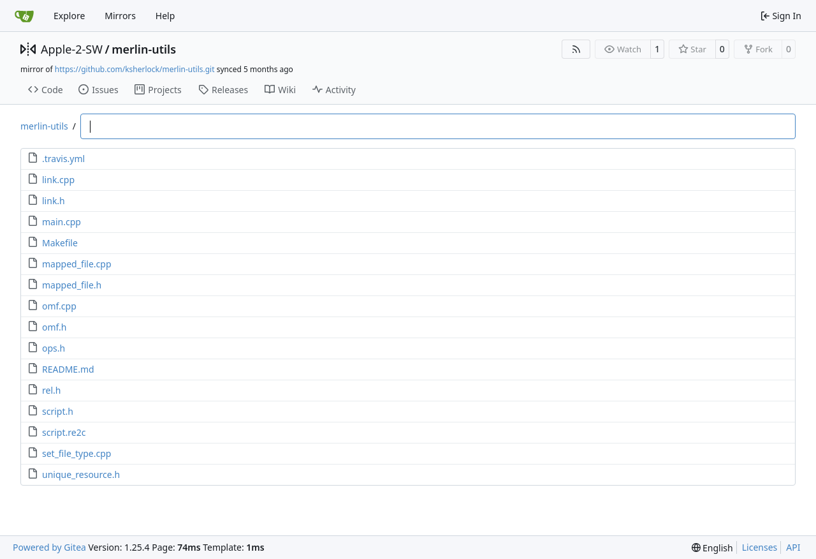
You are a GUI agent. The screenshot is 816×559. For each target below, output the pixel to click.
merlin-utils (144, 49)
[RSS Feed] (576, 49)
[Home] (24, 15)
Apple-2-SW (72, 49)
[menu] (712, 548)
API (793, 547)
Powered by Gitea (49, 547)
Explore (69, 16)
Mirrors (120, 16)
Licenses (760, 547)
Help (165, 16)
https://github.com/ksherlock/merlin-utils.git (135, 69)
